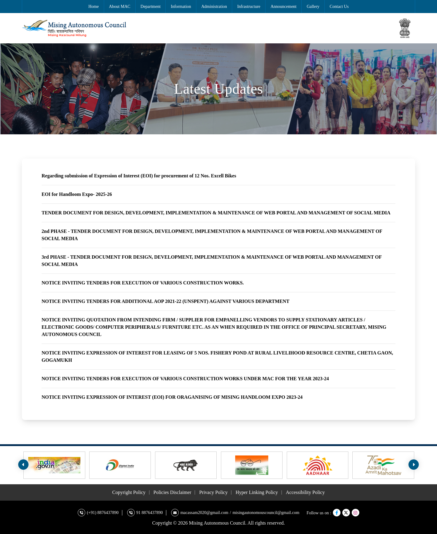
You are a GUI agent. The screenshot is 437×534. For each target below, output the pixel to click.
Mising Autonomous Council (217, 523)
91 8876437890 (149, 512)
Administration (214, 6)
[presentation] (23, 464)
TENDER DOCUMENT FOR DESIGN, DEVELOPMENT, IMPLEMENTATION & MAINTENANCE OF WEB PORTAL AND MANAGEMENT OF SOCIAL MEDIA (216, 212)
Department (151, 6)
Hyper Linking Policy (256, 492)
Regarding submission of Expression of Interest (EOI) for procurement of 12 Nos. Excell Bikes (139, 175)
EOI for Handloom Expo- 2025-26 (77, 194)
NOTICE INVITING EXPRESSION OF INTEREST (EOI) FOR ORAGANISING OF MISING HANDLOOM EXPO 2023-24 (172, 397)
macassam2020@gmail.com (204, 512)
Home (93, 6)
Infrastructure (248, 6)
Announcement (283, 6)
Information (181, 6)
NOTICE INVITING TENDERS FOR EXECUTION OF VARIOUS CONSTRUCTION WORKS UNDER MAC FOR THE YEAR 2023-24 (185, 378)
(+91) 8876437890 (103, 512)
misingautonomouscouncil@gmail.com (265, 512)
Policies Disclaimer (172, 492)
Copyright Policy (129, 492)
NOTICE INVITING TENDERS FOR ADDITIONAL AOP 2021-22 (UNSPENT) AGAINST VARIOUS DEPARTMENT (166, 301)
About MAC (119, 6)
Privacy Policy (213, 492)
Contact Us (339, 6)
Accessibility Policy (305, 492)
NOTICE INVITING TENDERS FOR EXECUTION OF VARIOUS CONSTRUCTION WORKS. (143, 282)
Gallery (313, 6)
